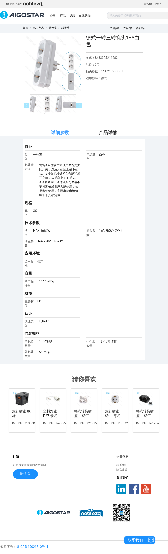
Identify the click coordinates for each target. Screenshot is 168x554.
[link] (38, 28)
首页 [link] (25, 28)
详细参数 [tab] (60, 132)
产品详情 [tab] (108, 132)
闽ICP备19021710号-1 (32, 547)
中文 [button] (158, 4)
